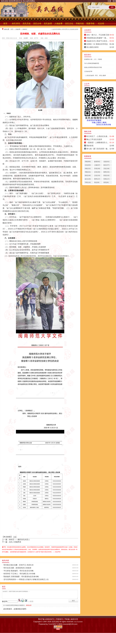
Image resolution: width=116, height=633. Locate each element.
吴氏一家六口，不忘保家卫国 (97, 35)
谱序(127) (97, 179)
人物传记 (24, 29)
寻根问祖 (80, 23)
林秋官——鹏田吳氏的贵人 (19, 540)
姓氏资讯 (16, 23)
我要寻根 (90, 23)
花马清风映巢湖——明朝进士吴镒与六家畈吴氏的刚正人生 (26, 579)
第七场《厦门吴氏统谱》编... (97, 149)
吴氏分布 (37, 23)
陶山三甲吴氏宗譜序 (94, 139)
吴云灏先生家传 (92, 47)
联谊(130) (106, 175)
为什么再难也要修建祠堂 (91, 63)
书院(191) (88, 172)
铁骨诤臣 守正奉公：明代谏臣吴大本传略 (19, 574)
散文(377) (106, 165)
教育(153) (106, 172)
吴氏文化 (69, 23)
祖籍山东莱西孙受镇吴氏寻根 (93, 67)
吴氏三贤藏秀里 (15, 542)
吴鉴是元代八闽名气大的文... (97, 41)
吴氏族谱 (48, 23)
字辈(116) (88, 182)
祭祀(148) (88, 175)
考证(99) (96, 182)
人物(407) (97, 165)
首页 (5, 23)
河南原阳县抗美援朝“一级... (97, 38)
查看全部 (28, 605)
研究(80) (106, 182)
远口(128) (88, 179)
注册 (109, 1)
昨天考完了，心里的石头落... (97, 136)
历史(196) (106, 168)
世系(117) (106, 179)
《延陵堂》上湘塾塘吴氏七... (97, 143)
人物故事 (58, 23)
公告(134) (97, 175)
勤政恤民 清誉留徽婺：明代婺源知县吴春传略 (21, 577)
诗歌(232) (88, 168)
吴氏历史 (27, 23)
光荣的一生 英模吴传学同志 (97, 44)
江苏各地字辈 (88, 71)
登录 (114, 1)
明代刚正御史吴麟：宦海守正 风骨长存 (18, 565)
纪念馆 (101, 23)
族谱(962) (97, 161)
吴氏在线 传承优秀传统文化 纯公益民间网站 (18, 1)
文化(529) (88, 165)
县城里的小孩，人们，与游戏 (93, 59)
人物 (15, 537)
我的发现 (89, 146)
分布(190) (97, 172)
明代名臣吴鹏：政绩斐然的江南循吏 (17, 568)
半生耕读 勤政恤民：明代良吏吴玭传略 (18, 571)
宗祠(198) (97, 168)
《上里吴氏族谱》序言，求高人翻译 (95, 75)
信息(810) (106, 161)
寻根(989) (88, 161)
